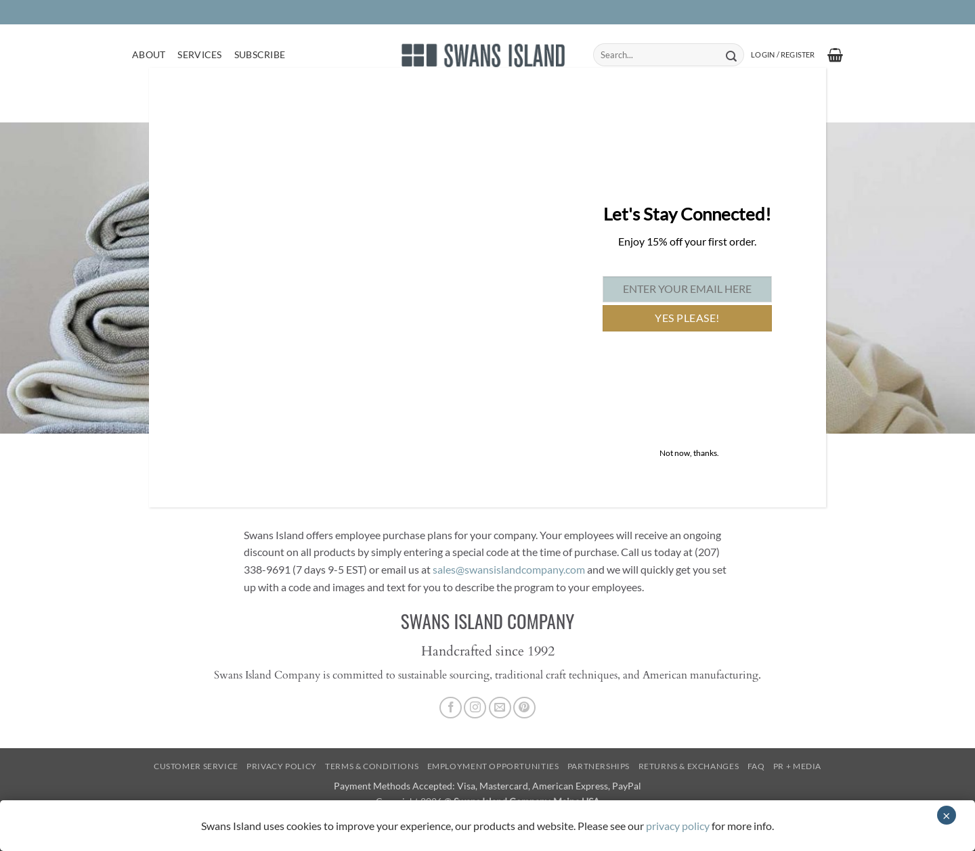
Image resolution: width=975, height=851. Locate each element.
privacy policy (678, 825)
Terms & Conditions (371, 766)
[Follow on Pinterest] (524, 708)
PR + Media (797, 766)
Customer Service (196, 766)
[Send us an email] (500, 708)
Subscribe (260, 54)
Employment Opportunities (493, 766)
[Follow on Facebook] (450, 708)
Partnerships (598, 766)
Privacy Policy (281, 766)
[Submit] (731, 55)
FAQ (756, 766)
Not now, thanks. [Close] (689, 453)
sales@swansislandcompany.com (509, 569)
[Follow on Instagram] (475, 708)
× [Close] (946, 815)
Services (199, 54)
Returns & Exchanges (688, 766)
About (148, 54)
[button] (783, 55)
